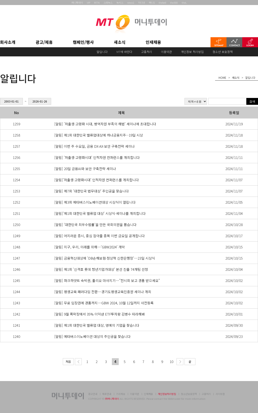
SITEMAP (218, 42)
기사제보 (120, 394)
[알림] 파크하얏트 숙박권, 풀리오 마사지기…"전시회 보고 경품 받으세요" (107, 280)
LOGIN (250, 42)
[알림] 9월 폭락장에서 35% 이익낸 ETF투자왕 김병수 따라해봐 (99, 314)
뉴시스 (119, 2)
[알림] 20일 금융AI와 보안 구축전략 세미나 (85, 168)
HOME (222, 77)
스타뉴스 (108, 2)
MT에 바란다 (124, 52)
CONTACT (234, 42)
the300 (174, 2)
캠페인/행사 (83, 42)
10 (171, 361)
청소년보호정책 (189, 394)
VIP (88, 2)
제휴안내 (106, 394)
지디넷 (141, 2)
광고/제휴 (44, 42)
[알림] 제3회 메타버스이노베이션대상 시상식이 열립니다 (95, 202)
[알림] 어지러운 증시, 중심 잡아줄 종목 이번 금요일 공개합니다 (99, 235)
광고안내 (92, 394)
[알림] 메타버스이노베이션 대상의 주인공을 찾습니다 (92, 336)
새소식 (120, 42)
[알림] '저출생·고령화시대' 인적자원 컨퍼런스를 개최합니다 (97, 157)
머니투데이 (77, 2)
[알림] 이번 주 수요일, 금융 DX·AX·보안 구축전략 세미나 (94, 146)
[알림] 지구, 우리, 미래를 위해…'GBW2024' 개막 (89, 247)
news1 (130, 2)
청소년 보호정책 (223, 52)
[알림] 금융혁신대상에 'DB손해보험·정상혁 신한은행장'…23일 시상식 (104, 258)
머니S (152, 2)
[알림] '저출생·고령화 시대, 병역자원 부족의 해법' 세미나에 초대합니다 (105, 123)
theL (184, 2)
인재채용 (153, 42)
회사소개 (8, 42)
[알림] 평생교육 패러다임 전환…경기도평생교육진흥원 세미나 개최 (102, 291)
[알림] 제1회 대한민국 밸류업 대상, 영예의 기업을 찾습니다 (96, 325)
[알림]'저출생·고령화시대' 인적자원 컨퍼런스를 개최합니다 (96, 179)
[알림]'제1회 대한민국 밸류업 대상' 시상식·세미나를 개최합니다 (100, 213)
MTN (97, 2)
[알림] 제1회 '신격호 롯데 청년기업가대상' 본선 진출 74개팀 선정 (101, 269)
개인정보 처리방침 (192, 52)
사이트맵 (220, 394)
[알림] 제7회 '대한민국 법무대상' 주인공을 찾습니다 (91, 191)
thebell (162, 2)
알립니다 (102, 52)
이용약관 (166, 52)
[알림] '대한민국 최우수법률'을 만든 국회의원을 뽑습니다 (95, 224)
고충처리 (146, 52)
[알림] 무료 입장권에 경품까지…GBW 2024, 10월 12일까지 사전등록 (104, 302)
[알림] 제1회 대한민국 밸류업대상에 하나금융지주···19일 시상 (98, 135)
